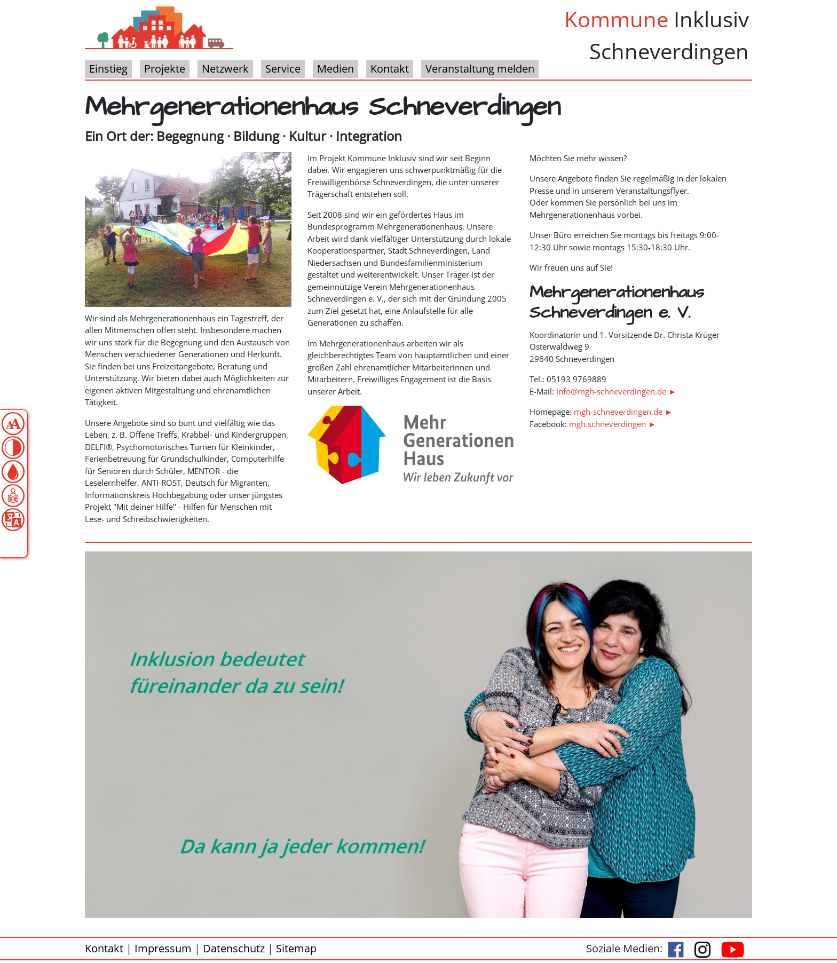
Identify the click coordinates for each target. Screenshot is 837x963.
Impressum (163, 948)
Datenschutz (234, 948)
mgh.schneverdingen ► (612, 424)
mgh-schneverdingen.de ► (623, 411)
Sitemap (296, 948)
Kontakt (104, 948)
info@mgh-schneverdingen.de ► (616, 391)
